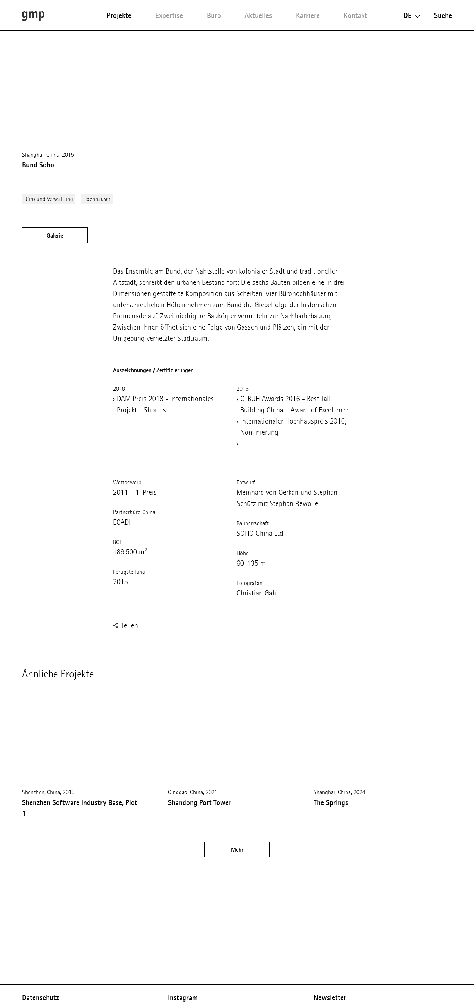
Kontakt (355, 15)
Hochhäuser (96, 198)
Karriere (308, 15)
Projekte (119, 15)
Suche (443, 15)
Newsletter (330, 997)
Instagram (183, 997)
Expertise (169, 15)
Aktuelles (258, 15)
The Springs (331, 802)
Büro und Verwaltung (48, 198)
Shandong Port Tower (199, 802)
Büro (214, 15)
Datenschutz (40, 997)
